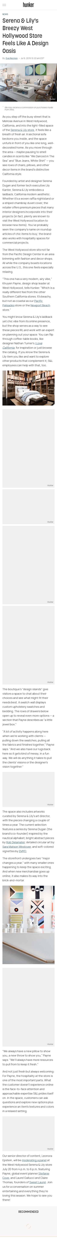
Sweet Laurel (37, 1182)
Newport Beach (40, 305)
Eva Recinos (11, 58)
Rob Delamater (15, 842)
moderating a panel (34, 1160)
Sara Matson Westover (16, 847)
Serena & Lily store (22, 130)
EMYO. (23, 851)
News (5, 14)
